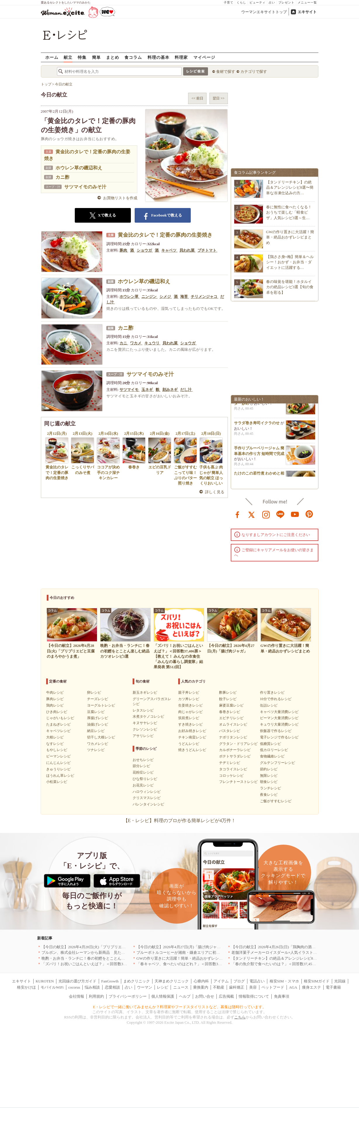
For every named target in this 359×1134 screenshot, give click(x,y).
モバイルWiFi (52, 987)
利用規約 (96, 996)
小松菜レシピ (56, 782)
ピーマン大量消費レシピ (279, 718)
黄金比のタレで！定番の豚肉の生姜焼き (165, 235)
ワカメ (136, 343)
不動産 (218, 987)
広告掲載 (226, 996)
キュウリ (152, 343)
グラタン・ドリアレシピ (238, 744)
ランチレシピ (270, 788)
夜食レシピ (269, 795)
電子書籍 (333, 987)
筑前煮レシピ (188, 718)
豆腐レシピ (96, 712)
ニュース (180, 987)
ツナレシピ (96, 750)
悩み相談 (92, 987)
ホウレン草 (129, 296)
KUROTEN (45, 981)
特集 (82, 57)
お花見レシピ (143, 785)
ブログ (239, 981)
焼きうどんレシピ (192, 750)
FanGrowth (110, 981)
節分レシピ (141, 766)
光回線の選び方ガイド (77, 981)
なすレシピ (55, 744)
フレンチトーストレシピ (238, 782)
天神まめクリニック (172, 981)
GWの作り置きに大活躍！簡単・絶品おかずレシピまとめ (290, 237)
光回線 (340, 981)
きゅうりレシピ (58, 769)
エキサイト (307, 12)
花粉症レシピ (143, 772)
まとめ (112, 57)
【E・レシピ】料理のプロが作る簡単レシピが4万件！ (179, 820)
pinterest (309, 514)
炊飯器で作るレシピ (276, 731)
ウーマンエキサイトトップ (264, 12)
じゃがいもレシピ (60, 718)
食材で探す (225, 71)
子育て (228, 2)
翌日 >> (219, 98)
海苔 (184, 296)
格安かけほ (26, 987)
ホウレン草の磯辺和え (79, 167)
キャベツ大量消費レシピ (279, 712)
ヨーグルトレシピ (101, 705)
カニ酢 (63, 177)
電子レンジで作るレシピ (279, 737)
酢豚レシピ (228, 692)
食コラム (133, 57)
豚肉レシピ (55, 699)
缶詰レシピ (269, 705)
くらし (241, 2)
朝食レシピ (269, 782)
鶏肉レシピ (55, 705)
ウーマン (144, 987)
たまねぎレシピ (58, 724)
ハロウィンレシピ (147, 792)
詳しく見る (215, 492)
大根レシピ (55, 737)
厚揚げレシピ (97, 718)
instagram (266, 514)
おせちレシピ (143, 760)
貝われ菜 (187, 250)
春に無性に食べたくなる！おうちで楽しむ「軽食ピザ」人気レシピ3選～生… (289, 212)
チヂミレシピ (229, 763)
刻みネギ (170, 389)
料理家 (181, 57)
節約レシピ (269, 769)
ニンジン (149, 296)
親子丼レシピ (188, 692)
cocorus (74, 987)
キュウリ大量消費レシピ (279, 724)
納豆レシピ (96, 731)
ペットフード (272, 987)
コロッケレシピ (231, 776)
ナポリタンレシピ (233, 737)
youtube (295, 514)
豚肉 (123, 250)
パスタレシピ (229, 731)
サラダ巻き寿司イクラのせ (257, 426)
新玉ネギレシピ (145, 692)
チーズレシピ (97, 699)
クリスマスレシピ (147, 798)
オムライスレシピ (233, 724)
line (280, 514)
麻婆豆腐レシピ (231, 705)
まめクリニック (136, 981)
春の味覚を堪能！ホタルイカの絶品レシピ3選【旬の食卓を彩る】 (290, 286)
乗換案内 (200, 987)
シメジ (165, 296)
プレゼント (286, 2)
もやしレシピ (56, 750)
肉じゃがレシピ (190, 712)
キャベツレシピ (58, 731)
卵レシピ (94, 692)
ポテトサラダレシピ (235, 756)
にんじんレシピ (58, 763)
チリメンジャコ (204, 296)
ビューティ (257, 2)
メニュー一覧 (307, 2)
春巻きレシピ (229, 712)
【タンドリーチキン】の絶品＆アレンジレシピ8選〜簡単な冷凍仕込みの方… (290, 187)
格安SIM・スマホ (284, 981)
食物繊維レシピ (272, 756)
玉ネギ (147, 389)
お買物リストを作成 (120, 198)
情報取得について (254, 996)
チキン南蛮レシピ (192, 737)
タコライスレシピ (233, 769)
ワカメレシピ (97, 744)
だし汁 (186, 389)
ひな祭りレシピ (145, 779)
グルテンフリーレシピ (277, 763)
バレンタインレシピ (148, 804)
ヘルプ (184, 996)
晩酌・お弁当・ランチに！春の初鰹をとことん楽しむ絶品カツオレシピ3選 (105, 958)
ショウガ (145, 250)
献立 (68, 57)
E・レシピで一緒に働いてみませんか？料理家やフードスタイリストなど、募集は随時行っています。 (179, 1007)
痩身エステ (311, 987)
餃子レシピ (228, 699)
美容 (253, 987)
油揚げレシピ (97, 724)
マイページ (204, 57)
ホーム (51, 57)
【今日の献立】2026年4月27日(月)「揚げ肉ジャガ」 (180, 947)
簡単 (96, 57)
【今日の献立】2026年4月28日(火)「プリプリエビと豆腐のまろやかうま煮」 (106, 947)
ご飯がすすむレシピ (276, 801)
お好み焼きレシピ (192, 731)
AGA (293, 987)
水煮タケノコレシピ (148, 716)
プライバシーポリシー (128, 996)
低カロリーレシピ (274, 750)
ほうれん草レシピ (60, 776)
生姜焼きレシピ (190, 705)
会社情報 (76, 996)
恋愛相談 (112, 987)
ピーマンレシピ (58, 756)
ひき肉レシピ (56, 712)
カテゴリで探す (253, 71)
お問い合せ (204, 996)
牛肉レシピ (55, 692)
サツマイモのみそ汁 (85, 186)
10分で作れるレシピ (276, 699)
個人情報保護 (162, 996)
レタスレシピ (143, 710)
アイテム (221, 981)
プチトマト (207, 250)
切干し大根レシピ (101, 737)
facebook (237, 514)
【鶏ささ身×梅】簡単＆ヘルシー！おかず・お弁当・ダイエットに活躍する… (290, 262)
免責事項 (281, 996)
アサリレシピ (143, 736)
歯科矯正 (236, 987)
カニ (123, 343)
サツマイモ (129, 389)
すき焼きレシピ (190, 724)
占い (272, 2)
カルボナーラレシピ (235, 750)
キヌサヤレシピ (145, 723)
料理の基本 (158, 57)
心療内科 (201, 981)
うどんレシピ (188, 744)
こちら (240, 1017)
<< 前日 (197, 98)
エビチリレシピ (231, 718)
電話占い (257, 981)
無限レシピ (269, 776)
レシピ (162, 987)
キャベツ (169, 250)
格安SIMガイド (316, 981)
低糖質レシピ (270, 744)
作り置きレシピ (272, 692)
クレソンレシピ (145, 729)
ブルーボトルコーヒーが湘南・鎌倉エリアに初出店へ (182, 952)
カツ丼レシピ (188, 699)
